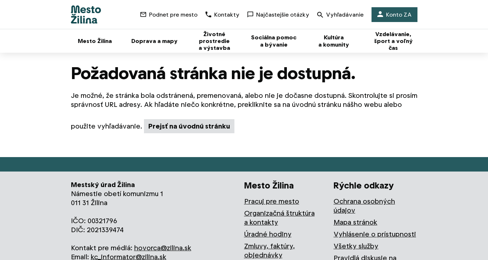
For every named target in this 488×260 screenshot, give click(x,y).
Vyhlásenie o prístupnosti (375, 234)
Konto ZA (394, 14)
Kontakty (222, 15)
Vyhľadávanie (340, 15)
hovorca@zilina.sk (162, 247)
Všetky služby (356, 246)
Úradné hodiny (268, 234)
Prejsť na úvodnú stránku (189, 126)
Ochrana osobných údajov (364, 206)
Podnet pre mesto (169, 15)
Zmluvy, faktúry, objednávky (269, 251)
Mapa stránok (355, 222)
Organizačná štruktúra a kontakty (279, 218)
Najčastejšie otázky (278, 15)
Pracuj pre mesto (271, 201)
